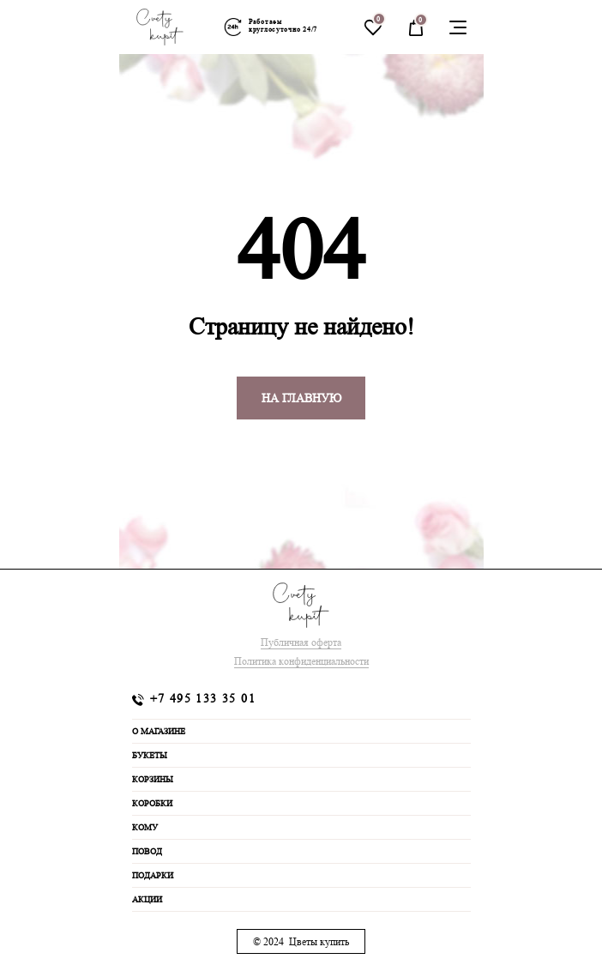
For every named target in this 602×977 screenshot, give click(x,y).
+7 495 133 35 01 (203, 698)
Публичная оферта (301, 642)
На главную (301, 398)
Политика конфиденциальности (301, 660)
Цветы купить (319, 941)
